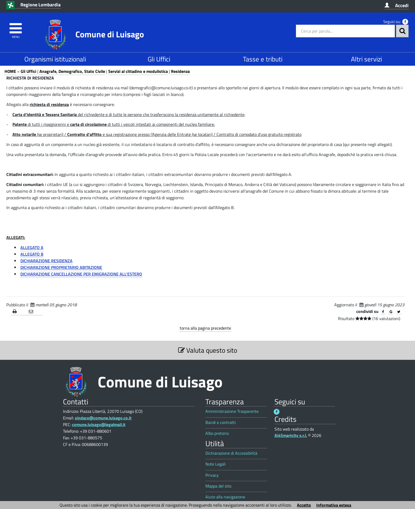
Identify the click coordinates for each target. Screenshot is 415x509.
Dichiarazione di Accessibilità (231, 453)
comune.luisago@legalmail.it (98, 424)
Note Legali (215, 464)
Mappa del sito (218, 486)
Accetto (304, 505)
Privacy (212, 475)
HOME (10, 71)
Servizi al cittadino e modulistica (138, 71)
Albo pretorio (217, 433)
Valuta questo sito (207, 350)
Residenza (180, 71)
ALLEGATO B (31, 254)
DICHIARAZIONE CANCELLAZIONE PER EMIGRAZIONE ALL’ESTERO (81, 274)
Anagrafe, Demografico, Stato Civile (72, 71)
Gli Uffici (159, 59)
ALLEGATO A (31, 247)
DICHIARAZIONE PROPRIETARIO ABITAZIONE (61, 267)
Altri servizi (366, 59)
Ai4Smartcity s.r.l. (290, 435)
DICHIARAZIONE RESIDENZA (46, 261)
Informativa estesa (333, 505)
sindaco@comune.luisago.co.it (103, 418)
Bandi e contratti (220, 422)
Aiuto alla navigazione (225, 496)
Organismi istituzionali (55, 59)
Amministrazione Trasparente (232, 411)
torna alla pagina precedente (205, 328)
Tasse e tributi (262, 59)
